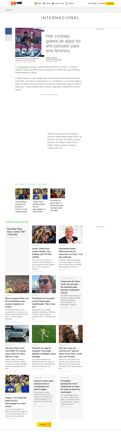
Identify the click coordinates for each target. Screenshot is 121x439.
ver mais (44, 424)
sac (89, 3)
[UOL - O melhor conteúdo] (16, 3)
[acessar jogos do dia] (9, 10)
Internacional (60, 17)
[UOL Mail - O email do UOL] (94, 3)
